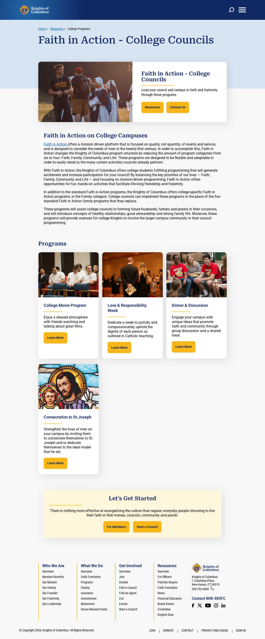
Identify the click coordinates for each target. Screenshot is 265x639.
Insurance (87, 593)
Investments (88, 598)
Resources (152, 107)
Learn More (55, 337)
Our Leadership (51, 604)
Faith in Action (56, 144)
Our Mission (49, 582)
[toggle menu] (242, 10)
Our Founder (50, 593)
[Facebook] (193, 605)
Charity (85, 587)
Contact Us (178, 107)
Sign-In (241, 630)
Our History (49, 587)
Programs (87, 582)
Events (123, 604)
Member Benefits (53, 577)
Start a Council (147, 527)
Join (122, 577)
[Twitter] (199, 605)
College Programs (79, 29)
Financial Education (170, 598)
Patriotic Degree (168, 582)
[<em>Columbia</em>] (166, 609)
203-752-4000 (200, 589)
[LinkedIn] (223, 605)
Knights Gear (166, 614)
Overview (48, 571)
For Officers (165, 577)
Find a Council (128, 587)
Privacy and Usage (215, 630)
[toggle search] (231, 10)
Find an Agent (127, 593)
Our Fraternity (50, 598)
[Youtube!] (208, 605)
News (161, 593)
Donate (123, 582)
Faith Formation (91, 577)
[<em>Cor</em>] (121, 598)
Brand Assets (166, 604)
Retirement (88, 604)
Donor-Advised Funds (94, 609)
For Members (116, 527)
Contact (187, 630)
